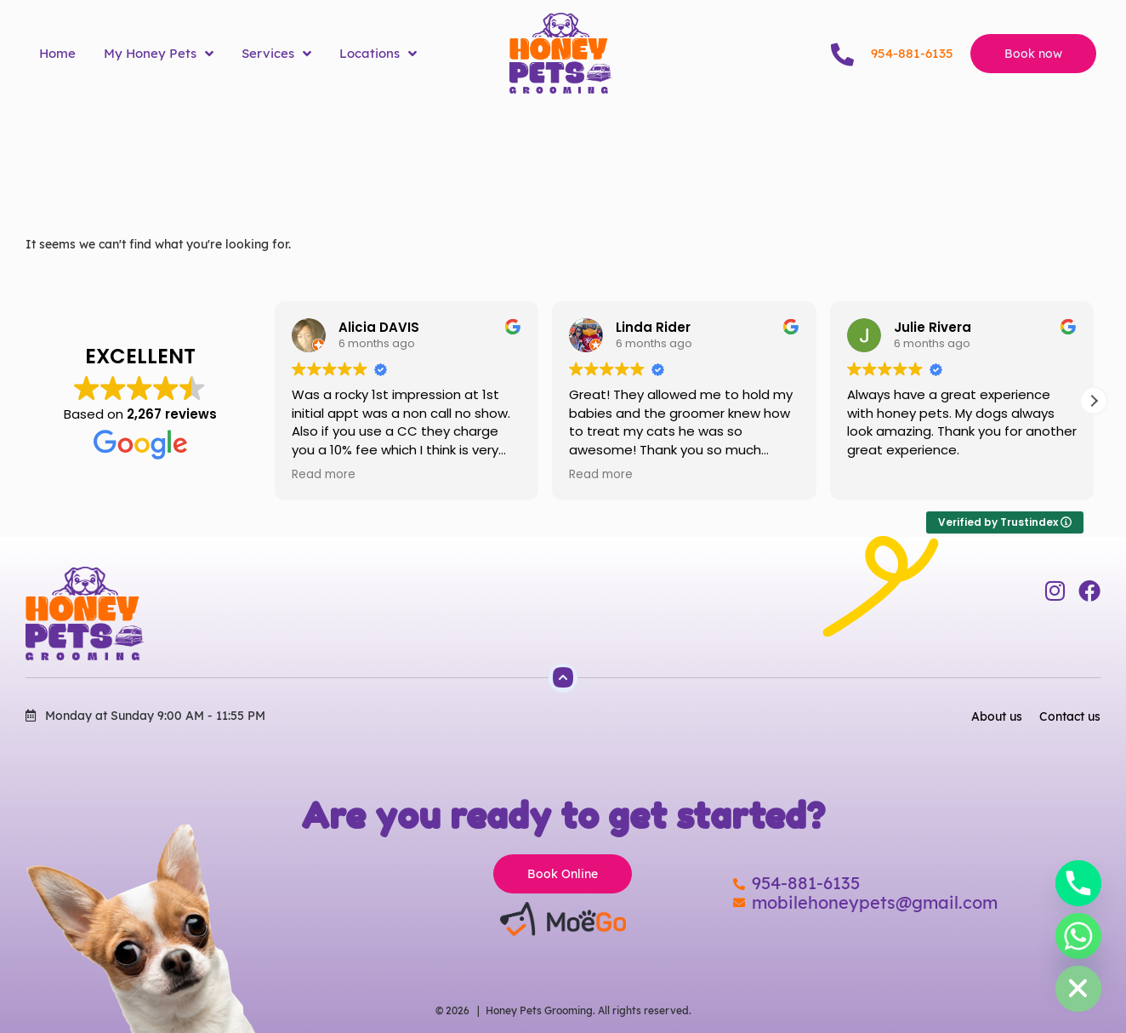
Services (276, 53)
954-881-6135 (912, 53)
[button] (1093, 401)
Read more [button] (323, 474)
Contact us (1069, 716)
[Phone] (1078, 883)
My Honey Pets (158, 53)
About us (996, 716)
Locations (378, 53)
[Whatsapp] (1078, 936)
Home (57, 53)
